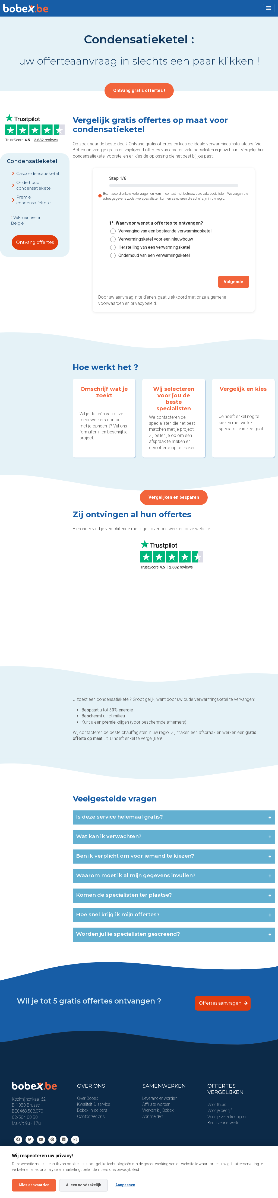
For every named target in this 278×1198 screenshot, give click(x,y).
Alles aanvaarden (33, 1185)
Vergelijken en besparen (174, 498)
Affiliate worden (156, 1104)
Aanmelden (152, 1116)
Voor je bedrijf (219, 1110)
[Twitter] (30, 1139)
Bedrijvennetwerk (222, 1122)
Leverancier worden (159, 1098)
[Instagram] (75, 1139)
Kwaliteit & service (93, 1104)
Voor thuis (216, 1104)
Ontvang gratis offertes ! (139, 90)
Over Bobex (87, 1098)
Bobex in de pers (92, 1110)
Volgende (234, 281)
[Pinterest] (52, 1139)
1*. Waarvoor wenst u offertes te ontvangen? (156, 223)
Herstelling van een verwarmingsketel (154, 247)
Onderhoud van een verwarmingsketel (154, 255)
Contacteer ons (91, 1116)
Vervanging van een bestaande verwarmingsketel (164, 231)
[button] (268, 8)
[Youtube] (41, 1139)
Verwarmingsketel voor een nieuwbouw (155, 239)
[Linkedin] (64, 1139)
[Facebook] (18, 1139)
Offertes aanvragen (223, 1002)
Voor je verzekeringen (226, 1116)
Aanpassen (125, 1185)
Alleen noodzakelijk (83, 1185)
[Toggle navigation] (269, 8)
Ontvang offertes (35, 242)
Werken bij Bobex (158, 1110)
